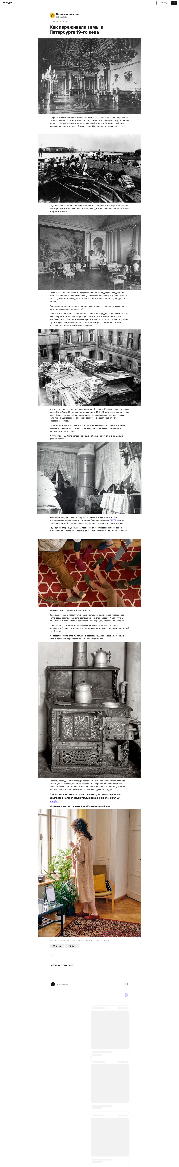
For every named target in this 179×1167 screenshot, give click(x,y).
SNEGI (113, 520)
